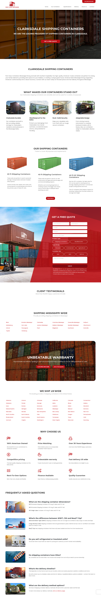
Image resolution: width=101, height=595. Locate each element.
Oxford (8, 328)
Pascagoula (25, 328)
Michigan (24, 409)
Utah (84, 417)
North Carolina (10, 414)
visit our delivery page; (59, 591)
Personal (58, 248)
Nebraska (8, 411)
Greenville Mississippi (73, 322)
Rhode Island (9, 417)
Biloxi (7, 322)
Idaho (54, 403)
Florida (23, 403)
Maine (69, 406)
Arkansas (39, 400)
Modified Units (79, 241)
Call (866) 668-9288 (88, 1)
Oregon (70, 414)
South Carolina (26, 417)
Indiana (85, 403)
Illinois (69, 403)
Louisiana (54, 406)
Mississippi (55, 409)
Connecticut (86, 400)
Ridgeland (55, 328)
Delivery (76, 7)
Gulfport (85, 322)
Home (46, 7)
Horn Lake (24, 325)
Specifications (67, 7)
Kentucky (39, 406)
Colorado (70, 400)
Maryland (86, 406)
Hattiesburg (9, 325)
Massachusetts (10, 409)
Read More (50, 198)
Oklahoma (55, 414)
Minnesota (40, 409)
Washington (40, 420)
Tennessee (55, 417)
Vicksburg (24, 331)
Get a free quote (50, 41)
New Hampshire (41, 411)
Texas (69, 417)
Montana (85, 409)
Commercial (69, 248)
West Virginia (56, 420)
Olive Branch (86, 325)
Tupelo (8, 331)
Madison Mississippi (57, 325)
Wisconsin (70, 420)
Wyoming (86, 420)
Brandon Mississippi (27, 322)
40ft (70, 254)
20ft (58, 254)
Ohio (38, 414)
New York (86, 411)
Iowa (7, 406)
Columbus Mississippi (58, 322)
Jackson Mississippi (42, 325)
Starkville (85, 328)
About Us (84, 7)
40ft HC (82, 254)
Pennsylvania (87, 414)
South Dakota (41, 417)
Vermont (8, 420)
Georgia (39, 403)
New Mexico (71, 411)
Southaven (71, 328)
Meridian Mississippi (73, 325)
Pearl (38, 328)
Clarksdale (40, 322)
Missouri (70, 409)
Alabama (8, 400)
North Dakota (25, 414)
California (55, 400)
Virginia (24, 420)
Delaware (8, 403)
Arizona (24, 400)
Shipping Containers (61, 241)
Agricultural (81, 248)
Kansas (23, 406)
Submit (70, 266)
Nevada (24, 411)
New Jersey (55, 411)
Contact (92, 7)
